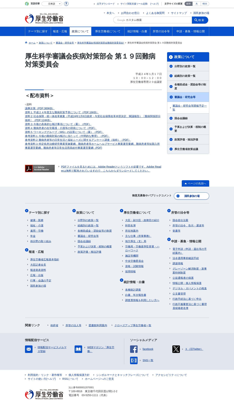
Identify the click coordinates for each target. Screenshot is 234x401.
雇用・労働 (36, 226)
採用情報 (130, 267)
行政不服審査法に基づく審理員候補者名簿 (190, 298)
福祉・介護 (36, 221)
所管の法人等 (73, 318)
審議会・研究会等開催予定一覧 (190, 107)
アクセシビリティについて (171, 367)
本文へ (110, 13)
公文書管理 (179, 286)
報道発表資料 (38, 262)
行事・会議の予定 (40, 273)
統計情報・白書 (135, 276)
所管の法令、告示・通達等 (188, 221)
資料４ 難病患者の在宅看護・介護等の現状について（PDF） (61, 128)
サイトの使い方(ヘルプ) (42, 371)
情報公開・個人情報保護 (187, 275)
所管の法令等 (182, 209)
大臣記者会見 (38, 257)
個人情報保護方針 (79, 367)
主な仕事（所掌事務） (138, 231)
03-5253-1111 (90, 387)
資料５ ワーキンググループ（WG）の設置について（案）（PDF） (64, 131)
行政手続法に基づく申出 (187, 291)
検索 (202, 19)
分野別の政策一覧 (184, 66)
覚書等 (176, 226)
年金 (33, 231)
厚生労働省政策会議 (186, 149)
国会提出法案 (180, 216)
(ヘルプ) (154, 3)
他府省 (54, 318)
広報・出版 (36, 267)
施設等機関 (131, 251)
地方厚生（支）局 (135, 237)
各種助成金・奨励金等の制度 (190, 86)
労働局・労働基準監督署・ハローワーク (142, 244)
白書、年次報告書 (135, 287)
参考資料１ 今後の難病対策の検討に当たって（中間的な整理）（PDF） (67, 135)
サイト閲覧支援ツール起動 (134, 3)
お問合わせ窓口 (130, 13)
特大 (205, 3)
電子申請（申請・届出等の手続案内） (190, 243)
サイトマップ (179, 13)
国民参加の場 (201, 13)
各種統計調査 (133, 282)
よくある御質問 (155, 13)
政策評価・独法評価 (186, 139)
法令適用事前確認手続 (186, 250)
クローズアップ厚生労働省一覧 (132, 318)
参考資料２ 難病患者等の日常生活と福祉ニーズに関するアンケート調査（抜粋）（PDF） (78, 139)
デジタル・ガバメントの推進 (190, 281)
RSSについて (70, 371)
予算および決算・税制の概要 (190, 128)
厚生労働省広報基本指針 (44, 252)
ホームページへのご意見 (99, 371)
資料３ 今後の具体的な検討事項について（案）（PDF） (58, 124)
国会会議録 (181, 118)
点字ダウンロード (106, 3)
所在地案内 (131, 226)
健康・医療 (36, 216)
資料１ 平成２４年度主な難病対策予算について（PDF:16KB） (62, 112)
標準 (188, 3)
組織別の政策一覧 (184, 75)
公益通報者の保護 (183, 270)
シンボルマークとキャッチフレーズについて (122, 367)
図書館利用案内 (98, 318)
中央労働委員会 (134, 256)
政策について (184, 57)
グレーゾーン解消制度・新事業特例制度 (190, 263)
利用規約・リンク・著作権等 (45, 367)
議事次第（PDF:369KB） (40, 108)
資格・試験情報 (134, 262)
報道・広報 (37, 245)
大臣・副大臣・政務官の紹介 (142, 216)
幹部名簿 (130, 221)
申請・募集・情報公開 (188, 235)
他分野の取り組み (40, 237)
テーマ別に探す (40, 209)
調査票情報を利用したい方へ (142, 292)
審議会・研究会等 (184, 97)
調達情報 (178, 256)
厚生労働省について (138, 209)
